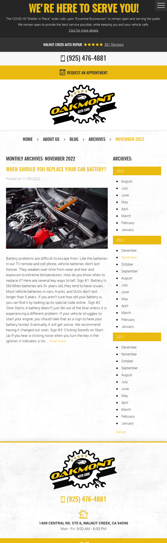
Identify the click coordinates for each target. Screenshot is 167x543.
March (126, 215)
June (125, 195)
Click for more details (83, 30)
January (127, 229)
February (128, 222)
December (129, 250)
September (129, 271)
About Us (51, 139)
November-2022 (129, 139)
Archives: (122, 159)
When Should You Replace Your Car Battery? (56, 169)
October (127, 264)
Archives (97, 139)
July (124, 188)
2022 (120, 240)
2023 (120, 171)
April (124, 209)
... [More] (119, 432)
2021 (120, 336)
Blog (74, 139)
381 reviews (114, 44)
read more (58, 340)
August (126, 181)
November (129, 354)
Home (28, 139)
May (124, 202)
